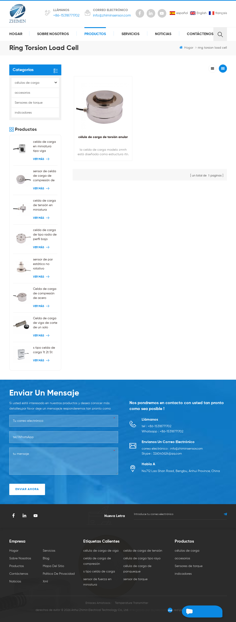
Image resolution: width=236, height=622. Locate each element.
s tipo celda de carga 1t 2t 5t (44, 350)
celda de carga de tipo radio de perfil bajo (45, 235)
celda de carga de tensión (142, 550)
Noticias (163, 34)
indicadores (23, 112)
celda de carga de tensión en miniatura (44, 205)
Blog (46, 558)
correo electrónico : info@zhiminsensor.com (172, 449)
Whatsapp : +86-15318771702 (162, 432)
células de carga (27, 82)
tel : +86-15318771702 (156, 426)
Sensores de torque (29, 102)
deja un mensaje (196, 611)
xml (45, 581)
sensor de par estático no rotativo (43, 264)
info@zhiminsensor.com (112, 15)
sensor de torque (135, 579)
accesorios (22, 92)
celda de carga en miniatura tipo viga (44, 146)
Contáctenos (200, 34)
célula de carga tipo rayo (141, 558)
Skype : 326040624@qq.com (162, 454)
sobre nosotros (53, 34)
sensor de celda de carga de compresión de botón (44, 176)
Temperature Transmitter (131, 603)
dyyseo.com (159, 610)
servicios (130, 34)
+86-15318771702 (66, 15)
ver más (41, 159)
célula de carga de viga (101, 550)
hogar (15, 34)
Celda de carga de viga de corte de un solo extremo (45, 323)
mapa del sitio (53, 566)
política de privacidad (59, 573)
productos (95, 34)
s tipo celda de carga (99, 571)
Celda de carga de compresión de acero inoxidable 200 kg (44, 293)
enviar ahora (27, 489)
